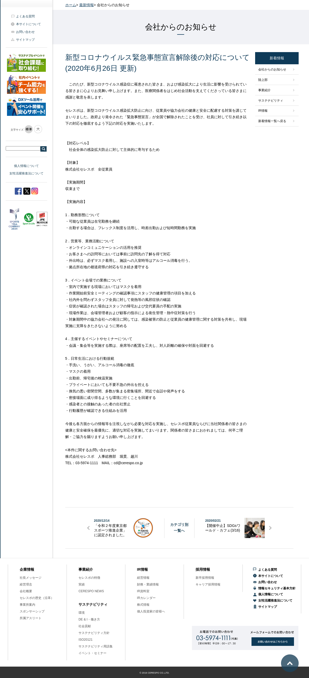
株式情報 (143, 604)
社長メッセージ (30, 578)
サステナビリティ (270, 100)
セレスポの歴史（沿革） (37, 598)
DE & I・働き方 (89, 619)
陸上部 (263, 80)
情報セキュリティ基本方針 (277, 588)
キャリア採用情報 (208, 584)
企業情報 (27, 569)
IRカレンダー (146, 598)
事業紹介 (264, 90)
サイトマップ (25, 39)
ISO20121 (85, 639)
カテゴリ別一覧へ (179, 527)
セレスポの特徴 (89, 578)
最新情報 (86, 5)
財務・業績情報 (148, 584)
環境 (81, 613)
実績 (81, 584)
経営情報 (143, 578)
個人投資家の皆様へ (151, 611)
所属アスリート (30, 618)
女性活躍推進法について (26, 173)
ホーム (70, 5)
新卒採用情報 (205, 578)
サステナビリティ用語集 (95, 646)
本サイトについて (28, 24)
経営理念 (26, 584)
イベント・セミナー (92, 653)
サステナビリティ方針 (94, 633)
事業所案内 (27, 604)
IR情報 (263, 110)
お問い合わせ (25, 32)
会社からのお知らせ (272, 69)
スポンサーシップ (32, 611)
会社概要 (26, 591)
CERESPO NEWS (91, 591)
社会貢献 (84, 626)
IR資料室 (143, 591)
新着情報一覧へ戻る (272, 121)
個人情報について (26, 166)
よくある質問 (25, 16)
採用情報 (203, 569)
